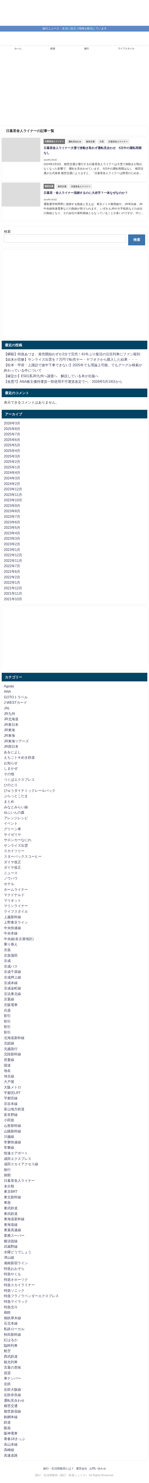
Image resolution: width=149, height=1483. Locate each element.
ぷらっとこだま (16, 796)
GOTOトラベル (16, 697)
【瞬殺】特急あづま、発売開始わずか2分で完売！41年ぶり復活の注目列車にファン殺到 (72, 354)
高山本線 (11, 1444)
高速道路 (11, 1455)
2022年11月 (13, 560)
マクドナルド (14, 894)
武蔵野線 (11, 1246)
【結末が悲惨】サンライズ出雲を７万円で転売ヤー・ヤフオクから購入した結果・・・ (71, 359)
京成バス (11, 966)
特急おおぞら (14, 1268)
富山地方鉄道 (14, 1109)
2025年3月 (12, 456)
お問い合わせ (97, 1468)
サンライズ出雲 (16, 845)
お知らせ (11, 763)
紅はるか (11, 1340)
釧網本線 (11, 1417)
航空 (7, 1350)
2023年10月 (13, 500)
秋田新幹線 (12, 1334)
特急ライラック (16, 1301)
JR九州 (9, 713)
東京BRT (11, 1191)
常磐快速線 (12, 1142)
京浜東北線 (12, 993)
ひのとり (11, 785)
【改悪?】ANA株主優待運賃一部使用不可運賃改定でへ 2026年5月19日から (63, 381)
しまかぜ (11, 768)
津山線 (9, 1257)
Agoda (9, 686)
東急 (7, 1202)
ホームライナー (16, 889)
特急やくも (12, 1274)
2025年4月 (12, 450)
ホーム (17, 48)
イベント (11, 823)
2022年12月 (13, 555)
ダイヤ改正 (12, 862)
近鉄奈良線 (12, 1394)
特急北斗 (11, 1307)
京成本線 (11, 983)
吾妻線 (9, 1059)
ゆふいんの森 (14, 812)
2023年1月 (12, 549)
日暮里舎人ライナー (118, 141)
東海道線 (11, 1224)
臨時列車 (11, 1345)
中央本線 (11, 933)
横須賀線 (11, 1241)
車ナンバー (12, 1378)
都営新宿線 (12, 1411)
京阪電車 (11, 1004)
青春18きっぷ (14, 1438)
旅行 (86, 48)
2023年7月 (12, 516)
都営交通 (90, 141)
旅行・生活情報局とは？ (58, 1468)
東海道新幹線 (14, 1219)
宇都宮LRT (12, 1092)
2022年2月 (12, 577)
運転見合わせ (74, 141)
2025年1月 (12, 467)
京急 (7, 949)
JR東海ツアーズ (16, 741)
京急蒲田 (11, 955)
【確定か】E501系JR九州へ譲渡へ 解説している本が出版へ (51, 376)
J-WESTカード (15, 702)
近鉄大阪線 (12, 1389)
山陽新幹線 (12, 1131)
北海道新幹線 (14, 1037)
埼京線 (9, 1076)
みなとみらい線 (16, 807)
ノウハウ (11, 878)
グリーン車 (12, 829)
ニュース (11, 873)
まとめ (9, 801)
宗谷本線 (11, 1103)
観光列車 (11, 1362)
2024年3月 (12, 478)
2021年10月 (13, 599)
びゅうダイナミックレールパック (29, 790)
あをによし (12, 752)
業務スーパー (14, 1235)
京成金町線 (12, 988)
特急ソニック (14, 1290)
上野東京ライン (16, 922)
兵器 (7, 1010)
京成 (7, 960)
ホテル (9, 884)
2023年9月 (12, 505)
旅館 (7, 1175)
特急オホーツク (16, 1279)
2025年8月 (12, 428)
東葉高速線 (12, 1230)
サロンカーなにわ (17, 840)
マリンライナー (16, 905)
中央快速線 (12, 928)
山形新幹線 (12, 1125)
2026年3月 (12, 423)
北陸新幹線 (12, 1054)
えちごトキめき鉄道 (19, 757)
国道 (7, 1065)
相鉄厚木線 (12, 1318)
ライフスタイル (126, 48)
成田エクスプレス (17, 1158)
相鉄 (7, 1312)
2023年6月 (12, 522)
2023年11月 (13, 494)
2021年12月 (13, 588)
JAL (7, 708)
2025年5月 (12, 445)
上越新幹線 (12, 917)
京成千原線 (12, 971)
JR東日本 (11, 724)
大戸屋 (9, 1081)
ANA (7, 691)
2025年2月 (12, 461)
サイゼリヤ (12, 834)
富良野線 (11, 1114)
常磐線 (9, 1147)
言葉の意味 (12, 1367)
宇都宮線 (11, 1098)
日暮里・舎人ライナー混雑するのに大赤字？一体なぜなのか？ (86, 192)
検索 (7, 231)
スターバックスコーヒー (23, 856)
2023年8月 (12, 511)
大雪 (101, 141)
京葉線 (9, 999)
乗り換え (11, 944)
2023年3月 (12, 538)
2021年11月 (13, 593)
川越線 (9, 1136)
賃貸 (7, 1373)
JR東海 (9, 730)
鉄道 (52, 48)
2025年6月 (12, 439)
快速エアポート (16, 1153)
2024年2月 (12, 483)
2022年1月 (12, 582)
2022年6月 (12, 571)
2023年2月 (12, 544)
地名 (7, 1070)
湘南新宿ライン (16, 1263)
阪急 (7, 1428)
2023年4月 (12, 533)
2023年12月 (13, 489)
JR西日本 (11, 746)
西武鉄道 (11, 1356)
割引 (7, 1015)
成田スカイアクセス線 (21, 1164)
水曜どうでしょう (17, 1252)
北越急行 (11, 1048)
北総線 (9, 1043)
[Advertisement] (74, 91)
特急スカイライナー (19, 1285)
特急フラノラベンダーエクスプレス (31, 1296)
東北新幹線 (12, 1197)
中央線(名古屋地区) (19, 939)
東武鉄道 (11, 1208)
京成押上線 (12, 977)
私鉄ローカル (14, 1329)
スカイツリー (14, 850)
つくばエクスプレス (19, 779)
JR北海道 (11, 719)
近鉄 (7, 1384)
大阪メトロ (12, 1087)
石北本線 (11, 1323)
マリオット (12, 900)
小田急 (9, 1120)
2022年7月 (12, 566)
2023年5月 (12, 527)
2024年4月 (12, 472)
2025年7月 (12, 434)
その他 (9, 774)
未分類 (9, 1186)
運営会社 (81, 1468)
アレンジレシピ (16, 818)
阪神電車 (11, 1433)
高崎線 (9, 1449)
